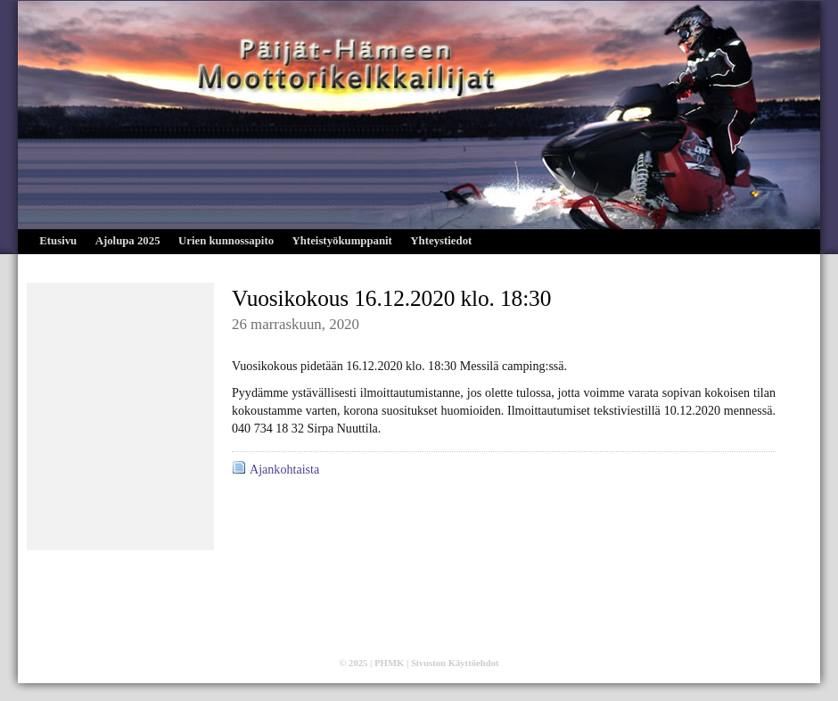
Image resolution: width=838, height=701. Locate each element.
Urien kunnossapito (226, 241)
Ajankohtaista (284, 469)
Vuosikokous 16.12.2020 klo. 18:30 (391, 297)
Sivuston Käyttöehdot (455, 663)
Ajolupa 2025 (127, 241)
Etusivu (58, 241)
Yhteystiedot (441, 241)
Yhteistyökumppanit (342, 241)
